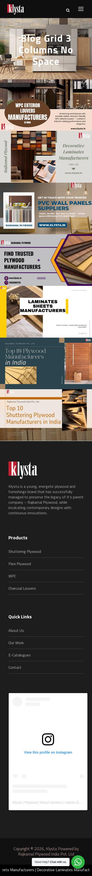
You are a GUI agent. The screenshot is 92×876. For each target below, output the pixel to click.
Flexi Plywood (19, 564)
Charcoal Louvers (22, 588)
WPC (12, 576)
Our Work (16, 643)
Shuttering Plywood (24, 551)
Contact (14, 667)
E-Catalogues (19, 655)
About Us (16, 630)
